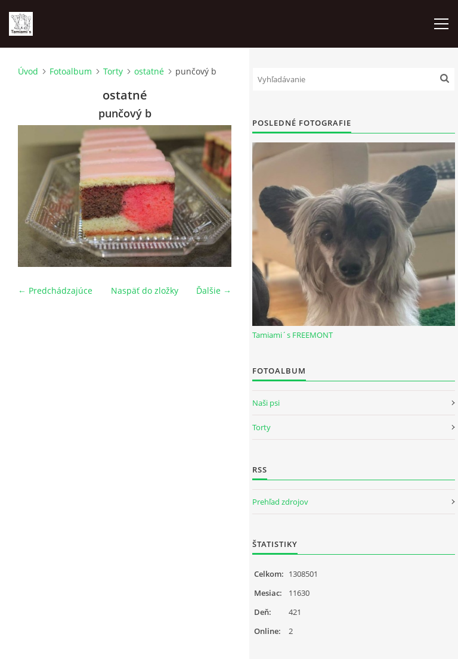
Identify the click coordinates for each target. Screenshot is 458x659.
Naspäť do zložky (144, 290)
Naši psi (266, 402)
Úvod (28, 71)
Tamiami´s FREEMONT (292, 335)
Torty (113, 71)
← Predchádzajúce (55, 290)
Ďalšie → (213, 290)
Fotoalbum (70, 71)
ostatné (149, 71)
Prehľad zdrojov (280, 501)
